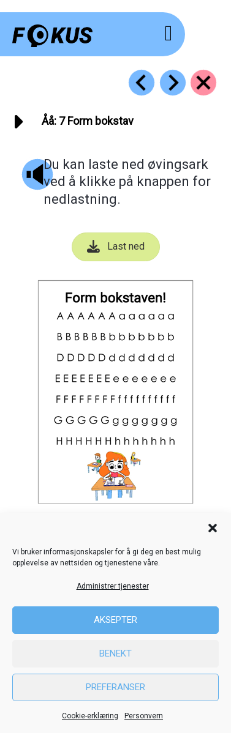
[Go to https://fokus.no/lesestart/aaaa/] (203, 82)
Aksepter (115, 619)
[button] (212, 528)
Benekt (115, 653)
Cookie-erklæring (90, 716)
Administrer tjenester (113, 586)
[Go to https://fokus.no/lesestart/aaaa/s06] (141, 82)
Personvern (143, 716)
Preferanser (115, 687)
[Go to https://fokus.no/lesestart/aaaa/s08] (172, 82)
